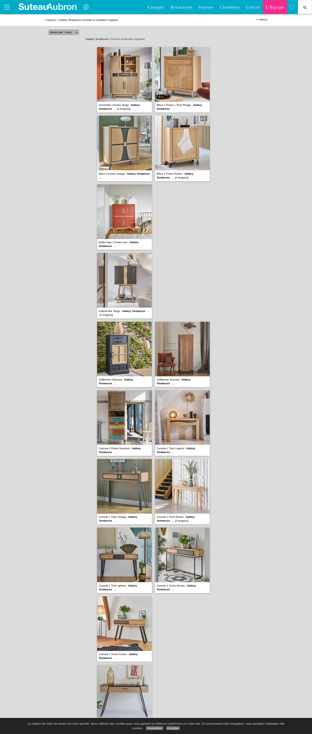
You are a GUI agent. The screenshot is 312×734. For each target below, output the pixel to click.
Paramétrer (154, 728)
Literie (253, 7)
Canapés (156, 7)
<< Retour (261, 19)
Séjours (206, 7)
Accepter (173, 728)
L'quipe (275, 7)
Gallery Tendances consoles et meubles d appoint (88, 19)
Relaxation (182, 7)
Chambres (230, 7)
